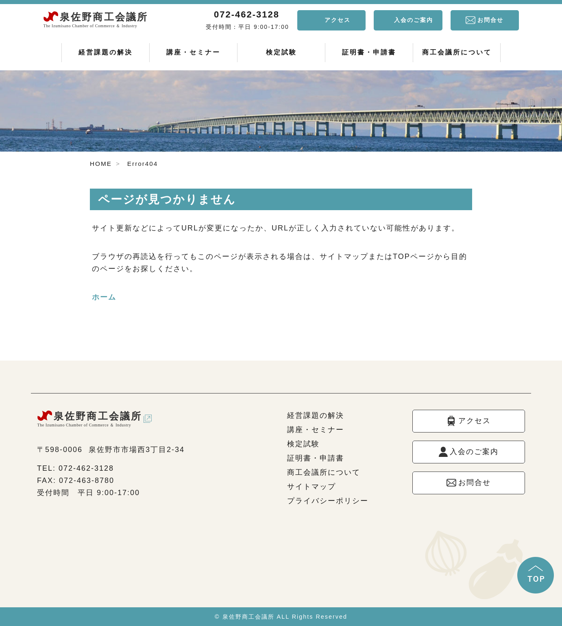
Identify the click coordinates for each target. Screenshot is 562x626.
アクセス (338, 20)
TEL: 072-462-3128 (75, 468)
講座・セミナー (193, 52)
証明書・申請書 (369, 52)
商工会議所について (457, 52)
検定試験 (281, 52)
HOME (101, 163)
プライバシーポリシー (327, 501)
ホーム (104, 297)
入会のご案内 (413, 20)
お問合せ (490, 20)
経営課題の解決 (105, 52)
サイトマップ (311, 487)
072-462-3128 (246, 14)
